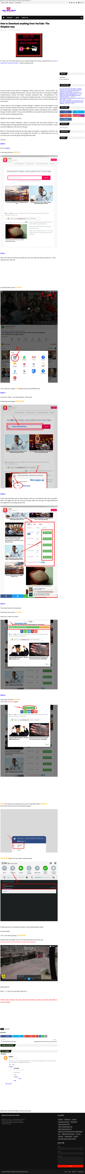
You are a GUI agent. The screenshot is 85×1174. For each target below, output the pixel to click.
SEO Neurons (8, 1171)
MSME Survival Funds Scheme (68, 1134)
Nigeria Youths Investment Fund (64, 1129)
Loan (59, 1134)
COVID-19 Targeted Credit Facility (65, 1126)
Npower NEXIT (74, 1122)
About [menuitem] (17, 17)
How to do (6, 20)
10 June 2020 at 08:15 (14, 1058)
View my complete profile (64, 79)
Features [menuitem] (9, 17)
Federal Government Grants (63, 1124)
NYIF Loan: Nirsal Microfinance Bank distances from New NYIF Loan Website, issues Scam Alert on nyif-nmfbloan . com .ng (72, 102)
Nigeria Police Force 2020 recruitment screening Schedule (70, 1131)
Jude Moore (4, 30)
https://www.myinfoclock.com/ (22, 1171)
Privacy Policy (18, 2)
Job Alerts (74, 1119)
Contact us (11, 2)
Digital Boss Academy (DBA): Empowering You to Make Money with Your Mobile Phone (71, 93)
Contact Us (74, 1171)
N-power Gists (67, 1119)
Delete (13, 1064)
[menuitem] (4, 18)
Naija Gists (60, 1119)
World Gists (60, 1136)
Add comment (8, 1083)
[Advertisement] (29, 78)
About (6, 2)
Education (76, 1136)
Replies (11, 1066)
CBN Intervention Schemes (63, 1122)
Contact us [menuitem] (25, 17)
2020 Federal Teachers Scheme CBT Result (67, 1139)
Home (3, 2)
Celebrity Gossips (68, 1136)
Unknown (11, 1056)
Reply (10, 1064)
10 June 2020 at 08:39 (19, 1070)
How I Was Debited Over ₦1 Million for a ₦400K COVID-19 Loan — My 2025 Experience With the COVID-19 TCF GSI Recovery (71, 90)
